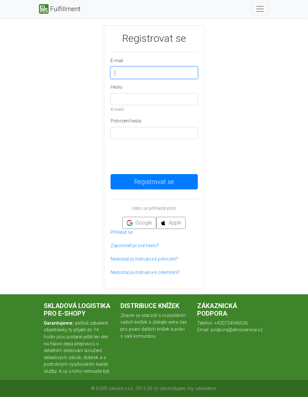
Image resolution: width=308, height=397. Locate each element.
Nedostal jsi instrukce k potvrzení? (144, 258)
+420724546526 (231, 323)
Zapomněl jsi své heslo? (135, 245)
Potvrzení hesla (126, 120)
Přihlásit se (122, 232)
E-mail (117, 60)
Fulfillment (60, 9)
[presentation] (159, 156)
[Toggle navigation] (260, 9)
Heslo (116, 87)
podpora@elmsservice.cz (237, 330)
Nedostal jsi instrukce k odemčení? (145, 272)
